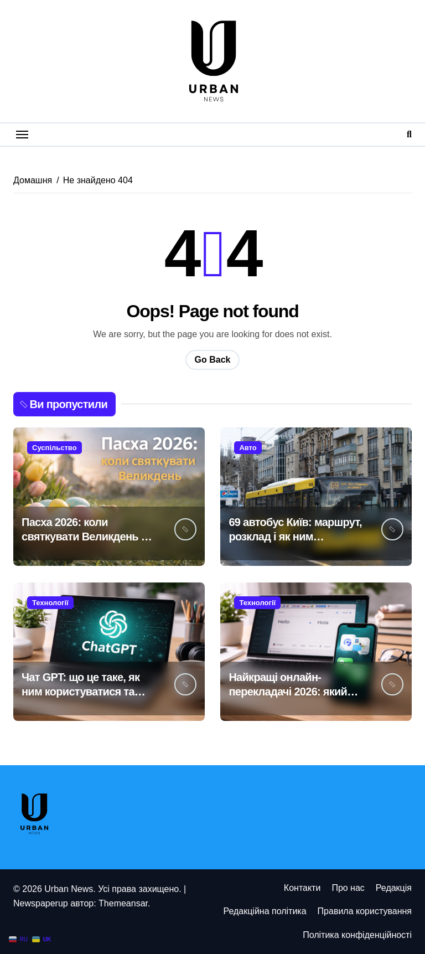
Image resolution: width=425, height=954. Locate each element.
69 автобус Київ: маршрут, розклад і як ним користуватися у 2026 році (296, 536)
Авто (247, 448)
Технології (50, 603)
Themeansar (123, 903)
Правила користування (365, 911)
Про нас (347, 888)
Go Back (213, 359)
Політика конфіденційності (357, 935)
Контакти (302, 888)
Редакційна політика (264, 911)
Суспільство (54, 448)
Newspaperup (40, 903)
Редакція (394, 888)
